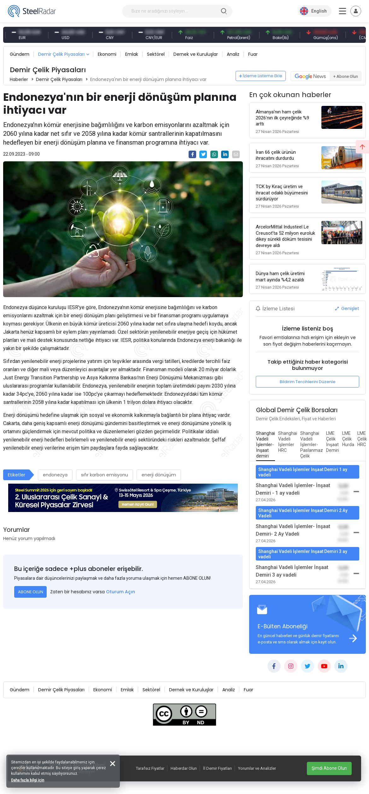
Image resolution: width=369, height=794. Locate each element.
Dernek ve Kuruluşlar (195, 54)
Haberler (19, 79)
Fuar (253, 54)
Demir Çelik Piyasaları (61, 54)
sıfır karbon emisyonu (104, 475)
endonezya (55, 475)
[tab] (265, 445)
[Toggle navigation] (355, 11)
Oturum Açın (120, 592)
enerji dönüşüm (159, 475)
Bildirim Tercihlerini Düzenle (308, 382)
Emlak (131, 54)
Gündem (19, 54)
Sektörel (156, 54)
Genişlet (347, 308)
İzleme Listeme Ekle (261, 76)
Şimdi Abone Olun (329, 768)
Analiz (233, 54)
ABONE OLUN (30, 592)
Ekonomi (107, 54)
